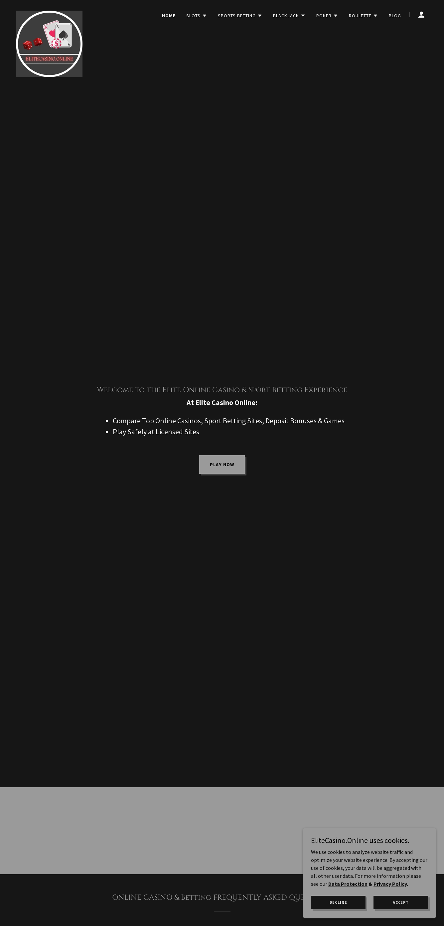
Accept (401, 902)
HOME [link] (169, 16)
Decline (338, 902)
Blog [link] (395, 16)
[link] (49, 13)
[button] (196, 16)
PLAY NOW (222, 464)
